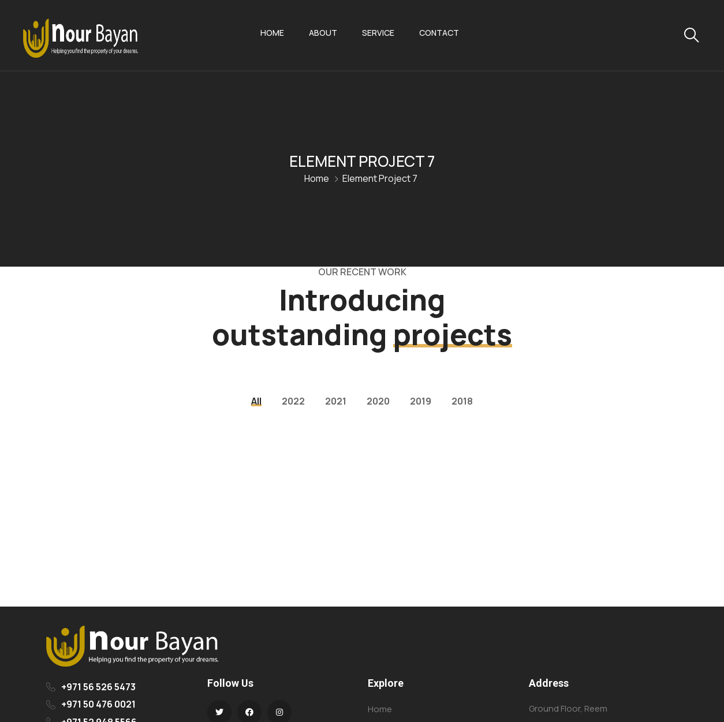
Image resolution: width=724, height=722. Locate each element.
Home (272, 32)
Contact (439, 32)
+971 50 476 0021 (98, 704)
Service (378, 32)
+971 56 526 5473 (98, 686)
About (323, 32)
